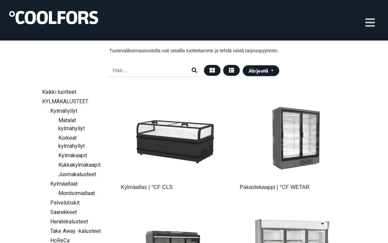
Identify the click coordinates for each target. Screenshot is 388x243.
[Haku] (194, 70)
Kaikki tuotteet (59, 92)
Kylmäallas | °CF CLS (147, 187)
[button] (261, 70)
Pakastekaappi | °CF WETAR (275, 187)
